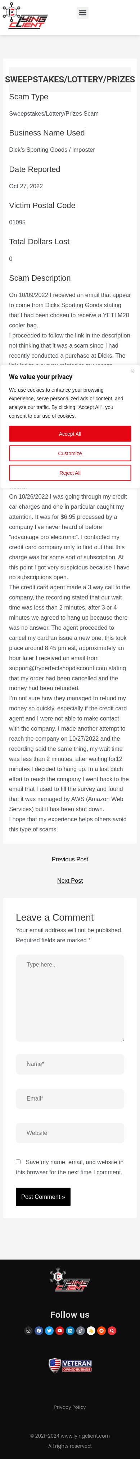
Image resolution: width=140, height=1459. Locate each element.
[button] (83, 13)
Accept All (70, 434)
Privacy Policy (70, 1407)
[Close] (132, 371)
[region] (70, 729)
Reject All (69, 473)
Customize (70, 453)
